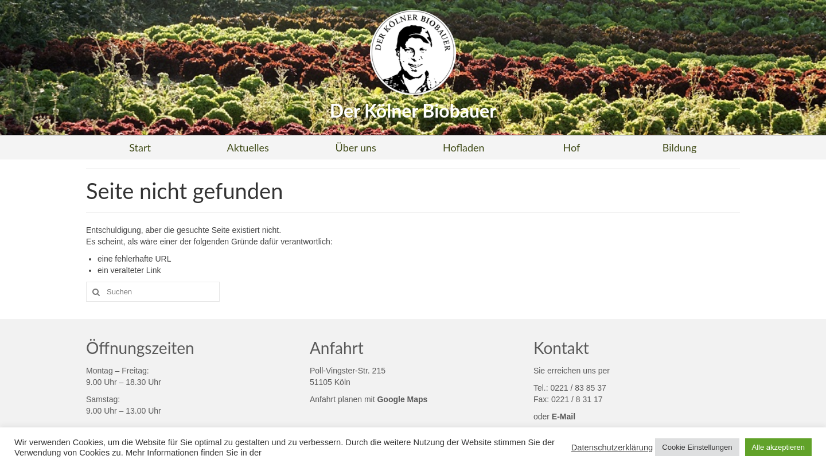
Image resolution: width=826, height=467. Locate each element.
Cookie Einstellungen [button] (697, 447)
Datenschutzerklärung (612, 447)
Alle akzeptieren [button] (778, 447)
